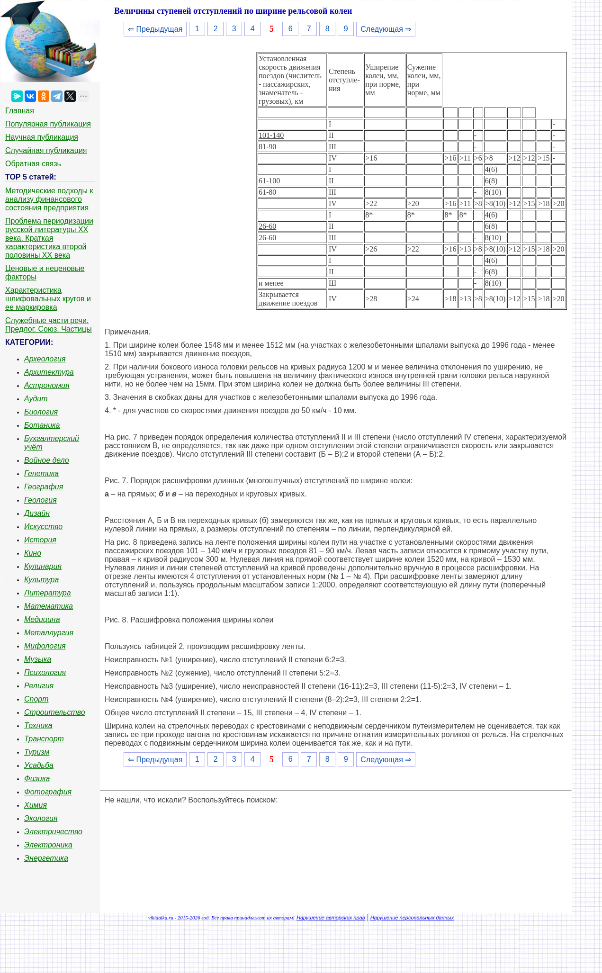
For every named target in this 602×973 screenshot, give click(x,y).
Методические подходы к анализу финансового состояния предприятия (49, 199)
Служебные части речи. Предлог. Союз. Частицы (48, 324)
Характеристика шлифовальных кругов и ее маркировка (48, 298)
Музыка (37, 659)
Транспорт (44, 739)
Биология (41, 412)
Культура (41, 580)
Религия (39, 686)
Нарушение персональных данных (412, 917)
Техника (38, 725)
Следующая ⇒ (385, 29)
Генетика (41, 473)
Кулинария (43, 566)
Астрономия (47, 385)
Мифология (45, 646)
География (43, 487)
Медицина (42, 619)
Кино (32, 553)
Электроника (48, 845)
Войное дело (46, 460)
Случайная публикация (46, 150)
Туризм (36, 752)
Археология (45, 359)
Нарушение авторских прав (331, 917)
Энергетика (46, 858)
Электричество (53, 832)
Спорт (36, 699)
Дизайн (37, 513)
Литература (47, 593)
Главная (19, 111)
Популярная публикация (48, 124)
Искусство (43, 527)
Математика (48, 606)
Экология (40, 818)
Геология (40, 500)
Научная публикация (41, 137)
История (40, 540)
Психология (45, 672)
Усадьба (39, 765)
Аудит (36, 399)
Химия (35, 805)
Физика (37, 779)
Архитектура (49, 372)
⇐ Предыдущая (155, 29)
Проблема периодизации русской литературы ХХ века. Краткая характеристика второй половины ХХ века (49, 238)
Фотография (48, 792)
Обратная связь (33, 164)
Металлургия (48, 633)
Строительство (54, 712)
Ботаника (42, 425)
